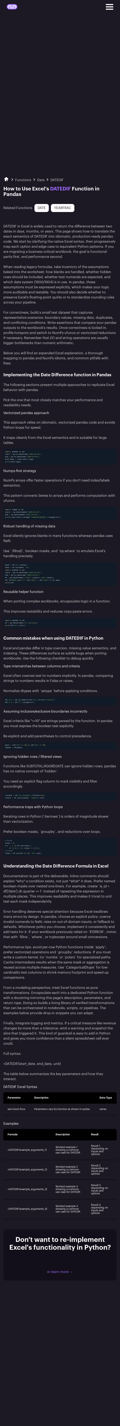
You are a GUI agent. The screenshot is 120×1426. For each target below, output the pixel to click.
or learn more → (60, 1272)
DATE (42, 208)
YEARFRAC (62, 208)
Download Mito (60, 1264)
